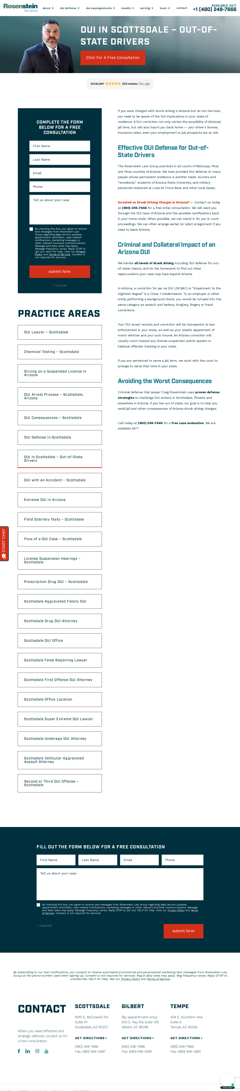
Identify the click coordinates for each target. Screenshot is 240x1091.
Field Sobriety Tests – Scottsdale (54, 519)
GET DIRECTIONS (91, 1038)
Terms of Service (59, 254)
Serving (145, 8)
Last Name (41, 159)
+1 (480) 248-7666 (214, 9)
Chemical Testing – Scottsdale (51, 352)
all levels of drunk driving (153, 263)
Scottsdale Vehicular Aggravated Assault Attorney (54, 760)
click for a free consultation (113, 57)
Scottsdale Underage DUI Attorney (55, 738)
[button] (120, 83)
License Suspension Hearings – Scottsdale (52, 560)
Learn (163, 8)
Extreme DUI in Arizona (45, 500)
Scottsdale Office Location (48, 699)
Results (126, 8)
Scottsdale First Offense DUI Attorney (58, 680)
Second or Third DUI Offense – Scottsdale (51, 783)
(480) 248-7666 (134, 208)
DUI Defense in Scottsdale (47, 437)
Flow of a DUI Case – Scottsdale (53, 539)
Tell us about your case (51, 200)
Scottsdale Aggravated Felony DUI (55, 601)
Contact (181, 8)
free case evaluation (187, 423)
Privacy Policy (176, 910)
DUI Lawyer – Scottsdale (46, 332)
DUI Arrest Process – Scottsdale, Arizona (54, 396)
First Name (41, 146)
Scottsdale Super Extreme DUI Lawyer (58, 719)
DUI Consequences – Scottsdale (53, 418)
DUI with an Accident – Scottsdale (55, 480)
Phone (37, 186)
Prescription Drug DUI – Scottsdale (56, 582)
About (46, 8)
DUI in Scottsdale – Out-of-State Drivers (53, 459)
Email (37, 173)
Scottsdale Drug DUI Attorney (51, 621)
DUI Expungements (99, 8)
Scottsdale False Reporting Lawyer (56, 660)
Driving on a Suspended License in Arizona (55, 373)
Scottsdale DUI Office (43, 640)
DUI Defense (68, 8)
